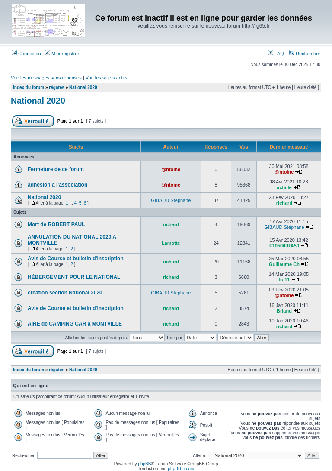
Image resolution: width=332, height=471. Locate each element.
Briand (284, 310)
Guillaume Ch (284, 264)
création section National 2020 (65, 293)
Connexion (26, 53)
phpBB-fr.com (181, 468)
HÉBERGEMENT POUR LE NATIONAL (74, 277)
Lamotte (171, 243)
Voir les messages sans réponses (46, 77)
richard (284, 202)
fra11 (284, 279)
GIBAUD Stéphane (171, 200)
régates (56, 87)
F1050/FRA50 (284, 245)
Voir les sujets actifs (107, 77)
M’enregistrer (62, 53)
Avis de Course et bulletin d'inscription (76, 259)
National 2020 (83, 87)
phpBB (144, 464)
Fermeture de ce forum (56, 169)
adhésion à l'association (57, 185)
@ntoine (170, 169)
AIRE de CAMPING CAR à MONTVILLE (75, 324)
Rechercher (304, 53)
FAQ (276, 53)
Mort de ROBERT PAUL (56, 224)
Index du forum (28, 87)
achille (284, 187)
